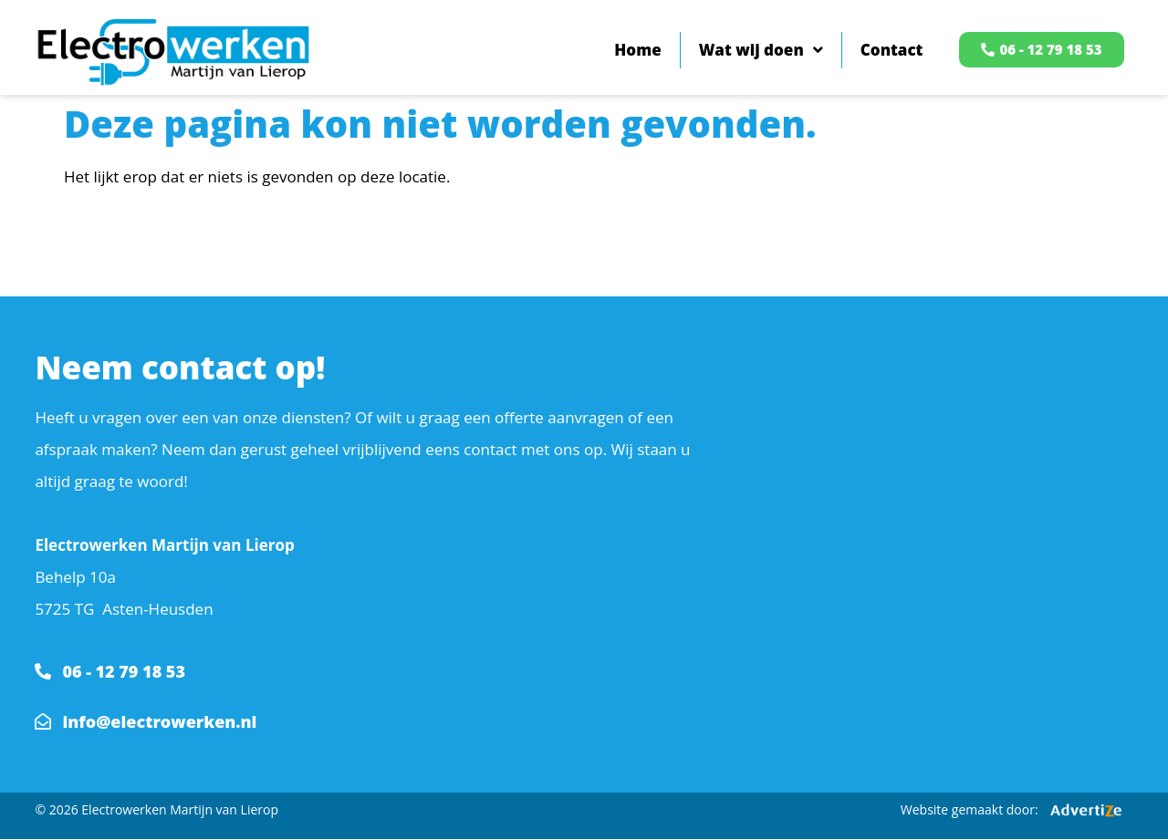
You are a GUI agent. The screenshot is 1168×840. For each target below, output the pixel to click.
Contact (891, 49)
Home (637, 49)
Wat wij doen (761, 50)
